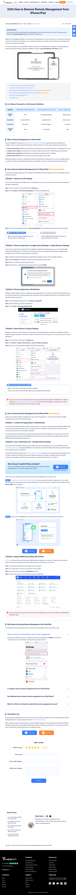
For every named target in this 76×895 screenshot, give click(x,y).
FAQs (26, 882)
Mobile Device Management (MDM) (34, 143)
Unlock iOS (51, 862)
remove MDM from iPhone (34, 453)
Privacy (3, 882)
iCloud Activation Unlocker (31, 865)
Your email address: (15, 761)
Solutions (51, 2)
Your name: (18, 754)
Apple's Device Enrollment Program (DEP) (27, 401)
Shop (62, 2)
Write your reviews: (15, 768)
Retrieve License (29, 880)
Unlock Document (53, 871)
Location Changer (29, 869)
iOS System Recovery (30, 860)
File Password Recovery (30, 871)
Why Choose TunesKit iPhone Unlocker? (24, 464)
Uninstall (27, 886)
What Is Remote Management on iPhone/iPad (21, 88)
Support (57, 2)
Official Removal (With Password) (25, 109)
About (3, 878)
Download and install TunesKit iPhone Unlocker (23, 480)
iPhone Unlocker (29, 862)
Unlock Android (52, 867)
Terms (3, 880)
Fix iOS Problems (53, 860)
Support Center (28, 878)
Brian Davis (15, 23)
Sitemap (4, 886)
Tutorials (27, 884)
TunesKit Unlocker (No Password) (46, 109)
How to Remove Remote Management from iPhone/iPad (29, 90)
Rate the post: (17, 747)
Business (4, 884)
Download (69, 2)
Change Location (53, 869)
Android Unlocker (29, 867)
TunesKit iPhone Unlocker (12, 447)
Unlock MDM (36, 23)
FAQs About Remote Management (18, 95)
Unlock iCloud (52, 865)
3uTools (7, 560)
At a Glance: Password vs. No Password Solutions (22, 85)
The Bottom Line (13, 98)
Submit (39, 780)
